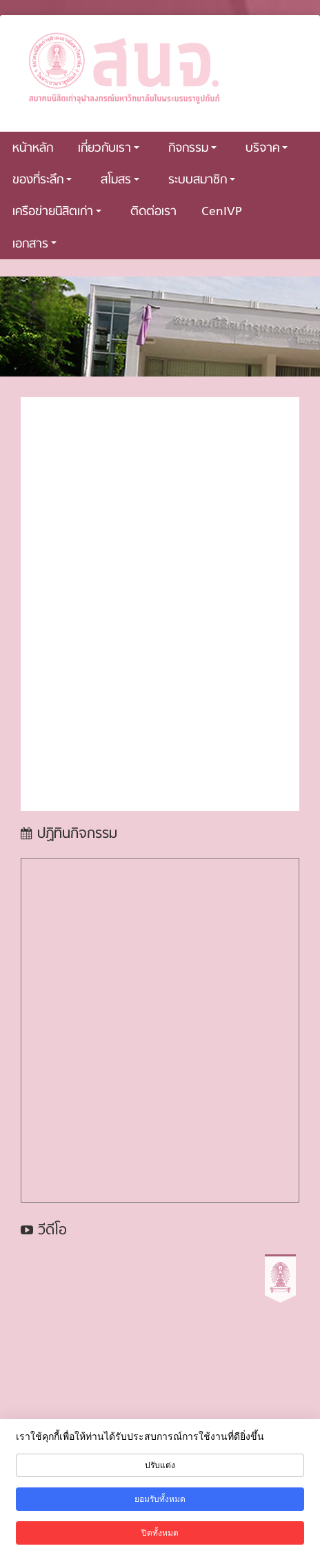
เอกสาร (34, 244)
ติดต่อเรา (153, 212)
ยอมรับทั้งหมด (160, 1499)
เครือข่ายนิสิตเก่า (56, 212)
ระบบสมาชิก (201, 180)
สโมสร (120, 180)
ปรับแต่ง (160, 1465)
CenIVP (221, 212)
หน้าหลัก (32, 149)
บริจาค (267, 149)
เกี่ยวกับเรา (108, 149)
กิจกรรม (192, 149)
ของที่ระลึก (42, 180)
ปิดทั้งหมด (160, 1533)
